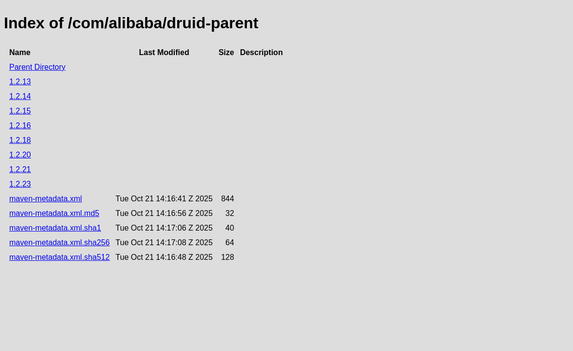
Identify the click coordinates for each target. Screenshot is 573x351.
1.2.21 (20, 169)
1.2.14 (20, 96)
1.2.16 (20, 125)
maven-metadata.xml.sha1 (55, 228)
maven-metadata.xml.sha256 (59, 242)
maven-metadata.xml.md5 (54, 213)
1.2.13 (20, 82)
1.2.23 (20, 184)
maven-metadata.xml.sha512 (59, 257)
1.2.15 (20, 111)
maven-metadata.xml (45, 199)
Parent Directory (37, 67)
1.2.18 (20, 140)
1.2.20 (20, 155)
